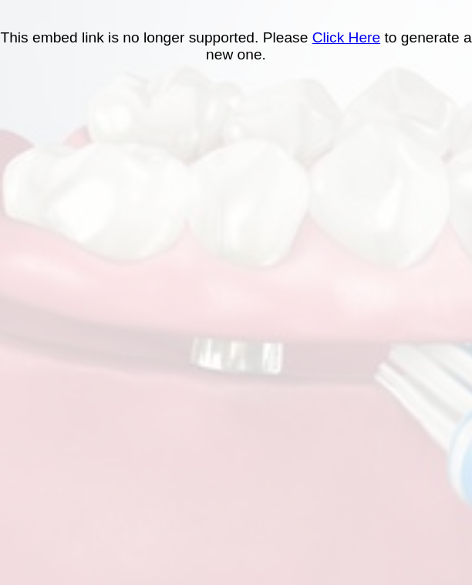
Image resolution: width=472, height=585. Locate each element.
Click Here (346, 37)
